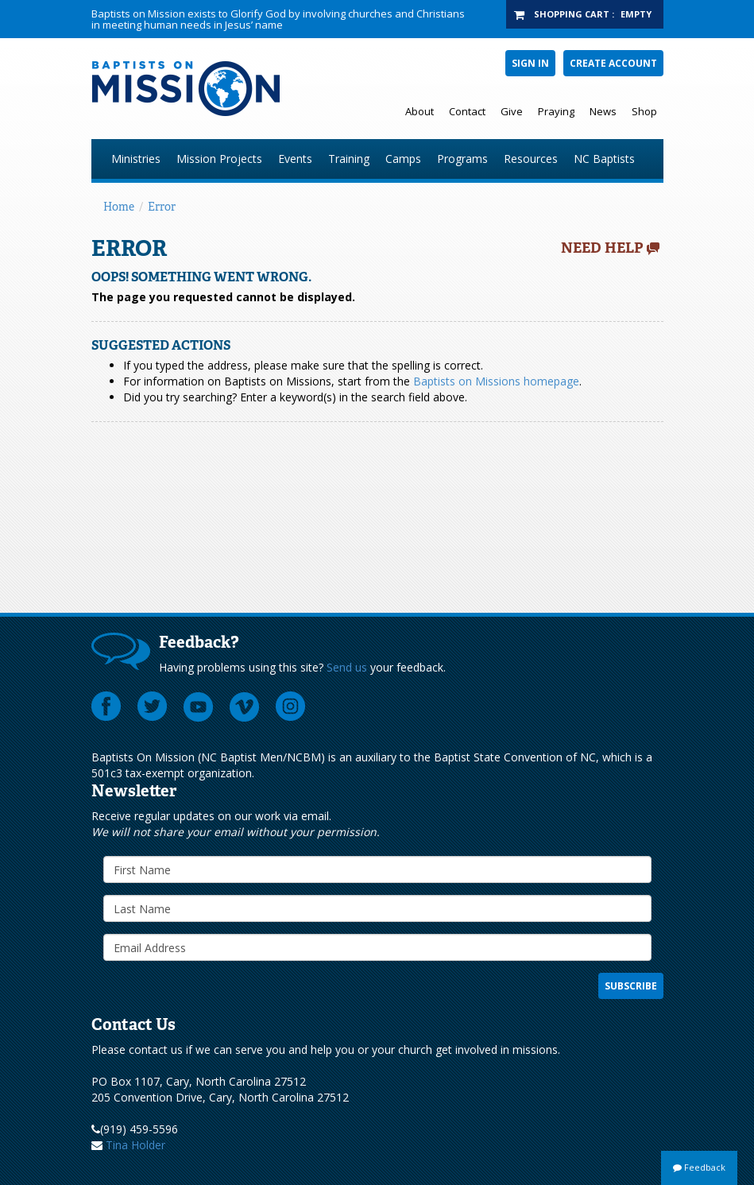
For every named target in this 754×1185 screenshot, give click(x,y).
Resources (531, 158)
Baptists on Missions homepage (496, 381)
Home (118, 206)
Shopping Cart (571, 14)
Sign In (530, 63)
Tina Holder (135, 1144)
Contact (467, 111)
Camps (403, 158)
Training (348, 158)
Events (295, 158)
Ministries (135, 158)
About (419, 111)
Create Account (613, 63)
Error (162, 206)
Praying (556, 111)
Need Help (602, 248)
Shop (644, 111)
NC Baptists (604, 158)
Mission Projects (219, 158)
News (603, 111)
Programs (462, 158)
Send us (347, 667)
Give (512, 111)
